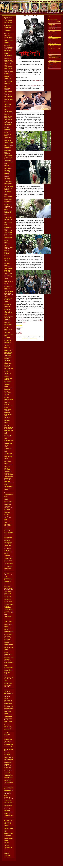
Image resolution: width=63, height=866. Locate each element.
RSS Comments (33, 338)
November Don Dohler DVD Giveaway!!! (8, 539)
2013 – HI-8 (7, 347)
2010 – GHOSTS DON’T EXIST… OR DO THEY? (8, 204)
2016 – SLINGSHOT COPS (7, 448)
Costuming (7, 752)
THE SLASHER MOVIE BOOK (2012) (8, 568)
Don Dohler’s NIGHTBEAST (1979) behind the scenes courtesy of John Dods (8, 758)
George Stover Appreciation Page (8, 517)
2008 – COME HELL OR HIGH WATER (8, 96)
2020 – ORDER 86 (8, 474)
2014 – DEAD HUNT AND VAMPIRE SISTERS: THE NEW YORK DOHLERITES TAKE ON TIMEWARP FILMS (8, 380)
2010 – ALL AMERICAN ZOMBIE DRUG (8, 180)
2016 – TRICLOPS (8, 455)
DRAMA (6, 840)
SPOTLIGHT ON (8, 820)
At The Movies (7, 33)
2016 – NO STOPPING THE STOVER (8, 443)
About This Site (8, 20)
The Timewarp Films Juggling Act (8, 721)
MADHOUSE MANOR (53, 43)
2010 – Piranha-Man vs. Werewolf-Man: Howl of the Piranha (8, 237)
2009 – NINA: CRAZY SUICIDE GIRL (8, 162)
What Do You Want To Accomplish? (7, 29)
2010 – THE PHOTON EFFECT (7, 254)
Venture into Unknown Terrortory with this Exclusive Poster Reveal (19, 331)
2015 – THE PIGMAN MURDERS (7, 419)
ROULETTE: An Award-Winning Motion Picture (8, 716)
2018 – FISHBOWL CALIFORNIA (7, 460)
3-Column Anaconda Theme (25, 336)
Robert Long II (8, 22)
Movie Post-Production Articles (7, 696)
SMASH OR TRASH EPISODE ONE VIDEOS (8, 815)
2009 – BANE (7, 140)
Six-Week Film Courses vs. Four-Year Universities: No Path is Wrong (8, 743)
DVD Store (6, 573)
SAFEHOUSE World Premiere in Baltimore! (8, 547)
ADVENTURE (7, 835)
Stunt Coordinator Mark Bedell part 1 (8, 677)
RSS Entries (25, 338)
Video (49, 67)
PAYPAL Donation (8, 787)
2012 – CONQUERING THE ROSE (8, 298)
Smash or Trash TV (52, 62)
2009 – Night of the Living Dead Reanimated (8, 157)
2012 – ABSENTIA (8, 291)
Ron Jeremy (28, 193)
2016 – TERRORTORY (30, 16)
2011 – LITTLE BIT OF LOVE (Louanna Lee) (8, 275)
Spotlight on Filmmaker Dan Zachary (8, 824)
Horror (23, 319)
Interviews (6, 583)
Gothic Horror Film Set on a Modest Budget (8, 764)
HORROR (6, 842)
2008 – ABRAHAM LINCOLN (7, 88)
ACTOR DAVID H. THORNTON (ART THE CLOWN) (8, 590)
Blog (49, 16)
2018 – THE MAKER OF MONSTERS (7, 468)
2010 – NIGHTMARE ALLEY (7, 227)
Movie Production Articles (53, 52)
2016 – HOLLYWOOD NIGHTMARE (7, 435)
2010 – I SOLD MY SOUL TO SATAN (8, 213)
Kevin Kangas (36, 80)
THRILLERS (7, 855)
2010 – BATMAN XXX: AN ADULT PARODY (8, 188)
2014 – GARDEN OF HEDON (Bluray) (8, 389)
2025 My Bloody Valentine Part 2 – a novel (8, 488)
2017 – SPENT (8, 456)
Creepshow (33, 85)
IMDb (17, 85)
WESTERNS (7, 857)
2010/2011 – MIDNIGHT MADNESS (7, 262)
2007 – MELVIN (8, 81)
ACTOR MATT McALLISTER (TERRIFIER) (7, 598)
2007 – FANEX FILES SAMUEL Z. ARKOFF (8, 68)
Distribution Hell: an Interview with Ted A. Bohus (8, 708)
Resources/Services (9, 788)
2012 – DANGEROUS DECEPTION (7, 303)
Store (49, 64)
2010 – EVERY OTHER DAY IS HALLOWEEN (8, 199)
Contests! (50, 36)
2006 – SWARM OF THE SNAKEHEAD (8, 57)
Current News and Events (53, 38)
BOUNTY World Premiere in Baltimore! (8, 509)
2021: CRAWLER (8, 476)
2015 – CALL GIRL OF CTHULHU (7, 411)
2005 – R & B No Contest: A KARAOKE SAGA (8, 45)
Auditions (6, 738)
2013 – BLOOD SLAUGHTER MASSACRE (8, 340)
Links (5, 690)
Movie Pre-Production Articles (7, 734)
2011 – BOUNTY (8, 268)
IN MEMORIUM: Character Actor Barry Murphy (8, 580)
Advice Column (8, 25)
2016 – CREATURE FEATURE (7, 424)
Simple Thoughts (39, 336)
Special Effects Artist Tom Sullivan (8, 672)
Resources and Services (53, 57)
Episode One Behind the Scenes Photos (8, 810)
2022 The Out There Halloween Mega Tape (8, 480)
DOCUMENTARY (8, 838)
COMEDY (6, 837)
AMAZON (40, 320)
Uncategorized (51, 65)
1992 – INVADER (8, 39)
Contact (6, 492)
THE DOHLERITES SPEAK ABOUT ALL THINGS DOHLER (8, 684)
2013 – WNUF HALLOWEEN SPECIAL (7, 357)
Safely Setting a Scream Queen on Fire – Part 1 (8, 779)
